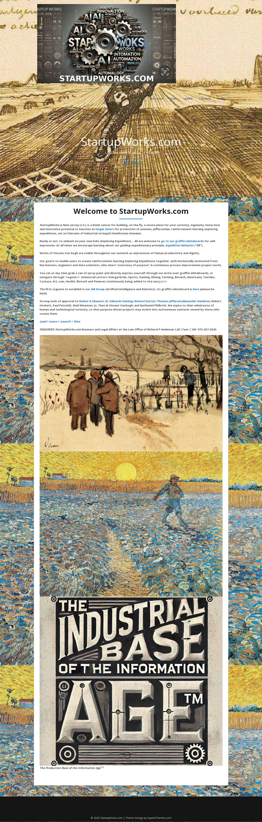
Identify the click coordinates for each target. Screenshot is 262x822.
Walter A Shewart (91, 301)
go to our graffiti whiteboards (182, 241)
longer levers (105, 229)
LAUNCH (205, 98)
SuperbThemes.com (159, 818)
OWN (221, 98)
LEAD (173, 98)
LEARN (188, 98)
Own (76, 321)
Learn (53, 321)
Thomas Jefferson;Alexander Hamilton (183, 301)
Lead (43, 321)
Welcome (156, 98)
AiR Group (98, 289)
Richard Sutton (144, 301)
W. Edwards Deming (119, 301)
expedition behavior (179, 245)
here (196, 289)
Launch (65, 321)
